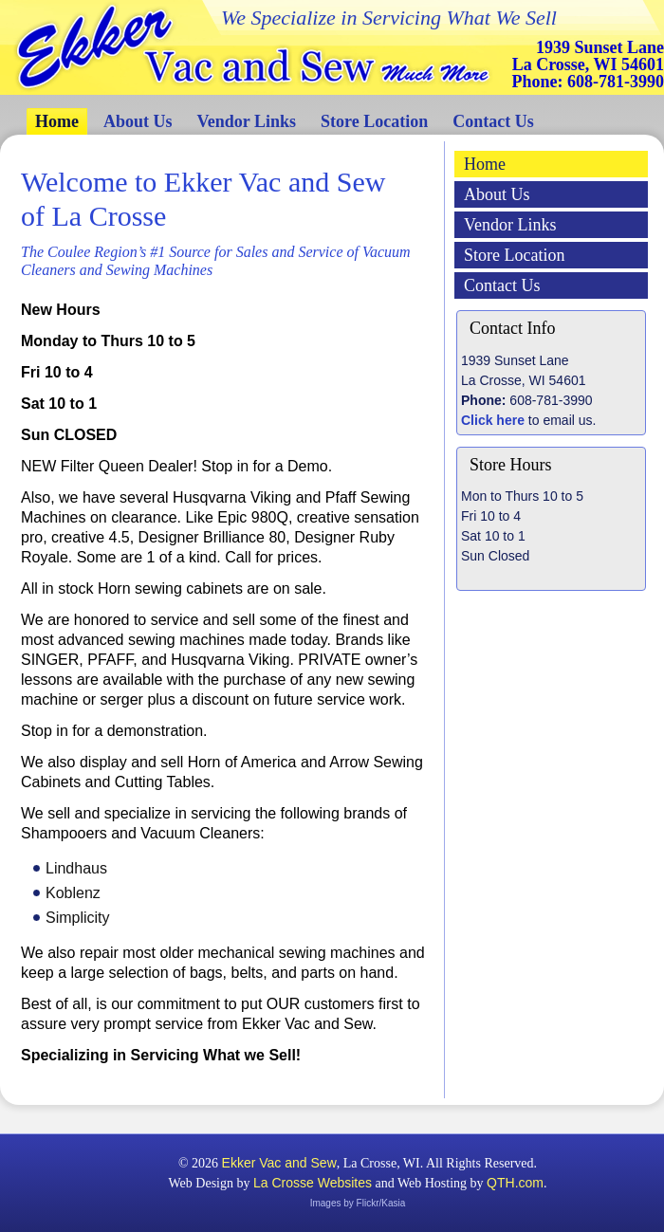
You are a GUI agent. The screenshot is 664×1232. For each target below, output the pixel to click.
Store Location (374, 121)
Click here (493, 420)
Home (57, 121)
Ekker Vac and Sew (279, 1162)
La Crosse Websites (312, 1182)
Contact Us (493, 121)
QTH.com (515, 1182)
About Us (138, 121)
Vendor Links (247, 121)
